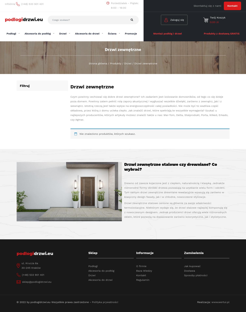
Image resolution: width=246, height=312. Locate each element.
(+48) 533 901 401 (33, 274)
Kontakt (232, 5)
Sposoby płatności (196, 275)
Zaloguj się (174, 20)
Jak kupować (192, 266)
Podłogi (93, 266)
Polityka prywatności (105, 302)
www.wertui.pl (220, 302)
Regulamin (142, 279)
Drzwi (92, 275)
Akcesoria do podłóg (101, 270)
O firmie (141, 266)
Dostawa (189, 270)
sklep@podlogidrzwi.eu (37, 281)
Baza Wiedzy (144, 270)
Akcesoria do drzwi (100, 279)
